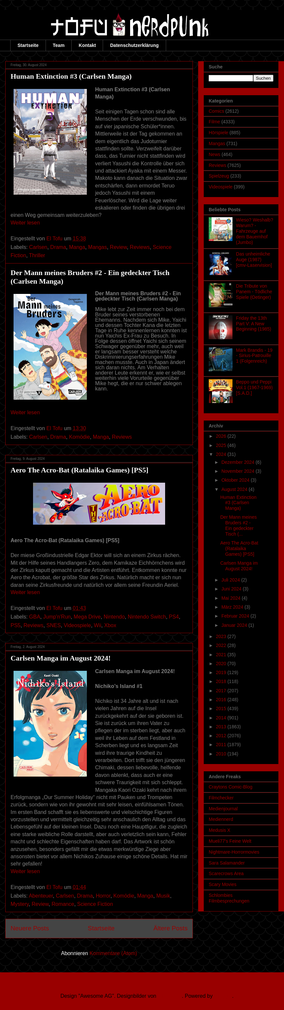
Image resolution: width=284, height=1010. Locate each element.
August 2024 (235, 489)
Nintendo (114, 617)
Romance (63, 904)
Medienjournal (223, 808)
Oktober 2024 (236, 480)
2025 (222, 445)
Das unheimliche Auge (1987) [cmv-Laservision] (254, 259)
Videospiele (77, 625)
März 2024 (232, 607)
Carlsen (38, 247)
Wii (97, 625)
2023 (222, 636)
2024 (222, 454)
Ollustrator (170, 996)
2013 (222, 726)
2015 (222, 708)
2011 (222, 744)
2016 (222, 699)
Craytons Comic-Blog (230, 786)
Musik (163, 896)
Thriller (37, 255)
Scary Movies (222, 884)
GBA (34, 617)
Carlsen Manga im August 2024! (61, 658)
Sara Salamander (227, 863)
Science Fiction (95, 904)
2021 (222, 654)
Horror (103, 896)
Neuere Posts (30, 928)
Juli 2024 (231, 580)
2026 (222, 436)
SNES (54, 625)
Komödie (79, 437)
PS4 (174, 617)
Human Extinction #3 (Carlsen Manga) (71, 76)
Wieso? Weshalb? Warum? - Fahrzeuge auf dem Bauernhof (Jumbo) (254, 231)
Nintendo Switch (147, 617)
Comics (216, 111)
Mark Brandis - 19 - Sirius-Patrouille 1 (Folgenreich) (254, 355)
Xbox (110, 625)
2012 (222, 735)
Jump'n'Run (57, 617)
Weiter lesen (25, 222)
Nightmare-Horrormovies (234, 852)
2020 (222, 663)
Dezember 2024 (238, 462)
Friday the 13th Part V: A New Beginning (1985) (253, 323)
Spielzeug (219, 176)
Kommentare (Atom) (113, 953)
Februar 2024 (235, 616)
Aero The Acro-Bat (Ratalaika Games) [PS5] (79, 470)
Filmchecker (221, 797)
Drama (58, 247)
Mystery (20, 904)
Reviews (140, 247)
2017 (222, 690)
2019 (222, 672)
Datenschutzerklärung (134, 45)
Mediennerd (221, 819)
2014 (222, 717)
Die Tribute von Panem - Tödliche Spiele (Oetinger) (254, 291)
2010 (222, 753)
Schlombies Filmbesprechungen (229, 898)
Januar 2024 (234, 625)
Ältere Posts (171, 928)
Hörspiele (218, 132)
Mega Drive (87, 617)
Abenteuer (41, 896)
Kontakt (87, 45)
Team (59, 45)
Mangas (97, 247)
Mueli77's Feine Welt (230, 841)
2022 (222, 645)
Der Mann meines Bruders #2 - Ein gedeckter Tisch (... (238, 525)
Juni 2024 (232, 588)
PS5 (15, 625)
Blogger (223, 996)
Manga (77, 247)
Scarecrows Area (226, 873)
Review (118, 247)
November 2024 (238, 471)
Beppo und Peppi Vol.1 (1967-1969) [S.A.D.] (254, 387)
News (214, 154)
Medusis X (219, 830)
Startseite (28, 45)
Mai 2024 (231, 598)
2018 (222, 681)
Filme (214, 121)
